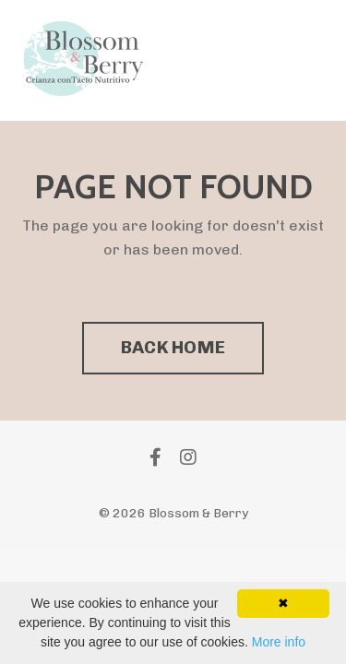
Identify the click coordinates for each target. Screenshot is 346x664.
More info (278, 641)
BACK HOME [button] (173, 347)
